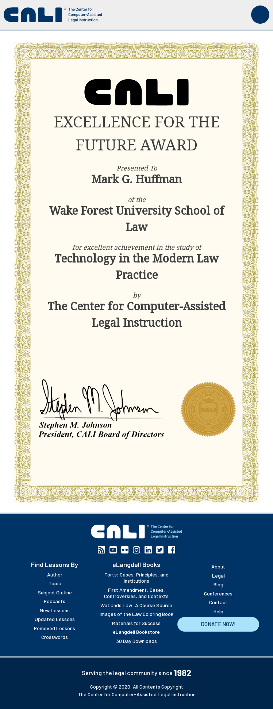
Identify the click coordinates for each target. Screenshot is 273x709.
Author (54, 574)
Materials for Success (136, 623)
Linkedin (148, 549)
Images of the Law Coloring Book (136, 614)
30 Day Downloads (136, 641)
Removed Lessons (54, 628)
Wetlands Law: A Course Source (136, 605)
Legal (218, 575)
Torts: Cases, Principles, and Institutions (136, 577)
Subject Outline (55, 592)
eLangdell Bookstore (136, 632)
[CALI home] (53, 14)
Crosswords (54, 637)
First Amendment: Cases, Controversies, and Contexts (136, 593)
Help (218, 611)
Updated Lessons (55, 619)
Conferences (218, 593)
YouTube (113, 549)
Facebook (171, 549)
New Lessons (55, 610)
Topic (55, 583)
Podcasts (54, 601)
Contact (218, 602)
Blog (218, 584)
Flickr (124, 549)
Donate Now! (218, 624)
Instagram (136, 549)
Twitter (160, 549)
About (218, 566)
